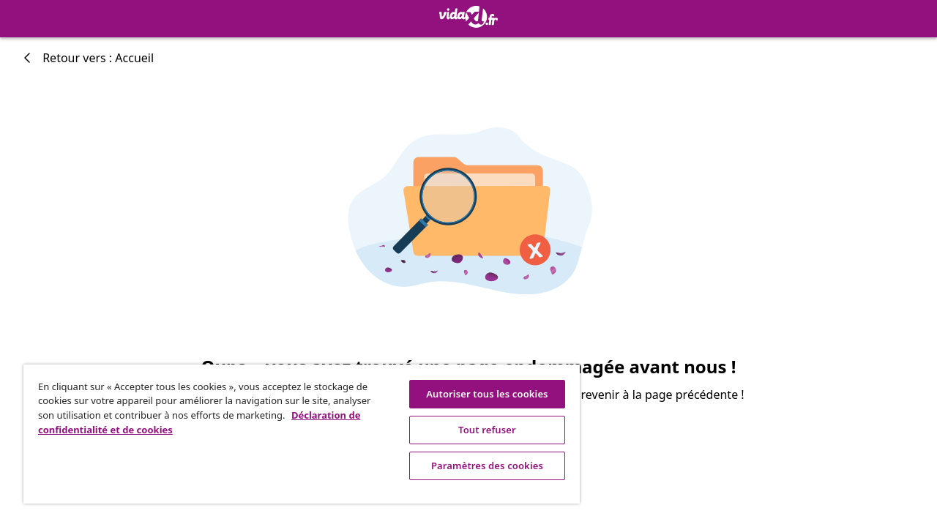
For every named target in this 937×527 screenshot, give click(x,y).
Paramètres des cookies (476, 465)
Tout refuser (476, 429)
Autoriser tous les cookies (476, 393)
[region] (295, 434)
